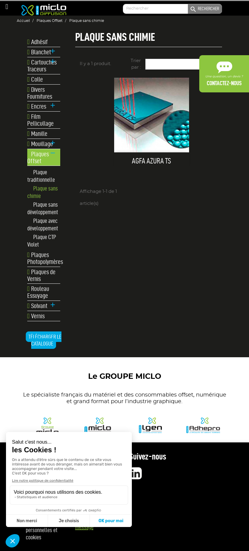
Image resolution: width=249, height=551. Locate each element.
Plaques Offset (38, 157)
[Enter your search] (172, 9)
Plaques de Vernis (41, 275)
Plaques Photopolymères (43, 258)
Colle (35, 79)
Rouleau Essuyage (38, 292)
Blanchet (39, 52)
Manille (37, 133)
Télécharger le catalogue (44, 340)
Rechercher (204, 9)
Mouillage (40, 144)
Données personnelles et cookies (42, 530)
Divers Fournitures (39, 93)
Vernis (36, 316)
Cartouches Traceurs (42, 66)
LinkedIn (136, 473)
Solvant (37, 306)
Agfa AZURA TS (151, 161)
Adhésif (37, 42)
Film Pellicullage (40, 120)
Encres (36, 106)
